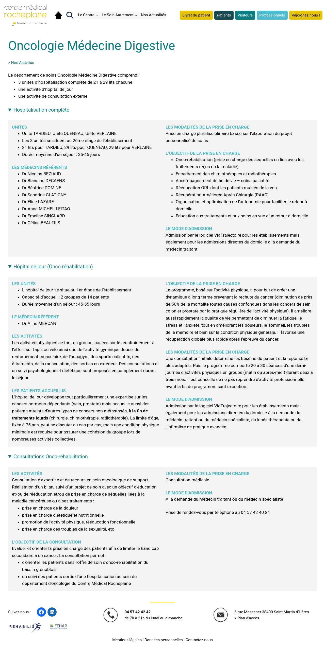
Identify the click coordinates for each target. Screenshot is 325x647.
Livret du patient (196, 15)
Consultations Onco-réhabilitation (50, 457)
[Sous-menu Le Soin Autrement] (136, 15)
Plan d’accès (248, 618)
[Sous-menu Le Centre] (96, 15)
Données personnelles (163, 640)
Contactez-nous (199, 640)
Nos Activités (22, 62)
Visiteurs (245, 15)
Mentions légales (127, 640)
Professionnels (272, 15)
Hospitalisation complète (41, 110)
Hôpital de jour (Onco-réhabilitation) (53, 267)
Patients (224, 15)
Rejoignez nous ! (306, 15)
